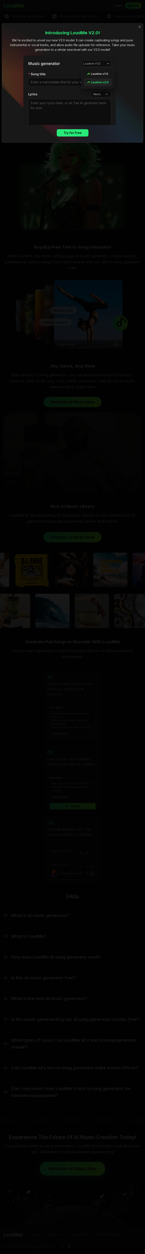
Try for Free (73, 133)
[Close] (139, 26)
